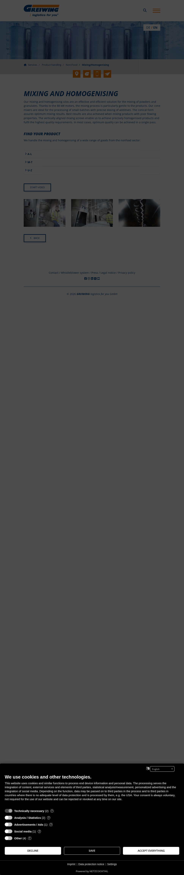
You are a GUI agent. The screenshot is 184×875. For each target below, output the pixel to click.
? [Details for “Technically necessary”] (52, 811)
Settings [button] (112, 864)
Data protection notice (91, 864)
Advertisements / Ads (28, 824)
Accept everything (151, 850)
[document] (92, 790)
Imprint (71, 864)
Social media (23, 831)
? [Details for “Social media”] (39, 831)
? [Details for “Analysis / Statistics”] (48, 817)
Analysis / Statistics (27, 817)
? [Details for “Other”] (29, 838)
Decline (32, 850)
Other (18, 838)
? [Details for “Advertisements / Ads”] (51, 824)
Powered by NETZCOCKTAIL (92, 871)
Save (92, 850)
